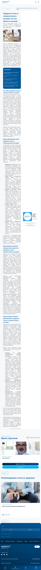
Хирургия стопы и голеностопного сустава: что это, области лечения (11, 73)
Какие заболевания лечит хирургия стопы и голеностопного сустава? (10, 79)
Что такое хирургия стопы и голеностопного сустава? (10, 76)
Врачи (2, 541)
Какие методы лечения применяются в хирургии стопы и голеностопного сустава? (11, 86)
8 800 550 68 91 (36, 559)
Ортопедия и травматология (30, 225)
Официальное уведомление (6, 563)
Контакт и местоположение (34, 541)
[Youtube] (1, 554)
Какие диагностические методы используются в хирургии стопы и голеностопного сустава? (11, 83)
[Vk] (4, 554)
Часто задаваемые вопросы (35, 563)
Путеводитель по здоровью (8, 9)
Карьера (26, 541)
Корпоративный (19, 541)
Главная (2, 8)
